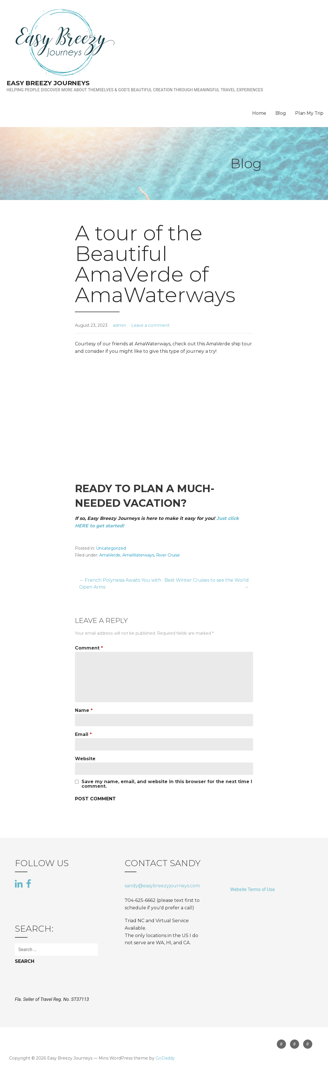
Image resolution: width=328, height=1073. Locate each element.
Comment (89, 648)
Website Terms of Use (252, 889)
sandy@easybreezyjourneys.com (162, 885)
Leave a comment (150, 325)
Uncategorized (111, 548)
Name (84, 710)
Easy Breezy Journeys (48, 83)
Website (85, 758)
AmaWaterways (138, 555)
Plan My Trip (309, 113)
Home (259, 113)
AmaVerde (109, 555)
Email (83, 734)
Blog (280, 113)
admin (119, 325)
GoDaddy (165, 1058)
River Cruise (168, 555)
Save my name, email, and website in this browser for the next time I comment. (166, 784)
